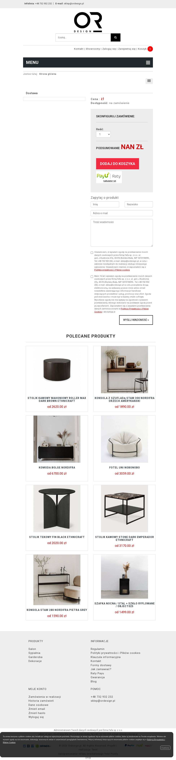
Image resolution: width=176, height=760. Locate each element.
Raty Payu (97, 673)
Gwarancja (98, 677)
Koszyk (142, 48)
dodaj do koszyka (117, 164)
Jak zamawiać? (101, 669)
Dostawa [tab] (32, 93)
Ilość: (100, 129)
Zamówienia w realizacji (44, 696)
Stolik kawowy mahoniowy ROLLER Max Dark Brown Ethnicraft (57, 399)
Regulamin (98, 649)
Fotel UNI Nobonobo (124, 467)
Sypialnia (34, 653)
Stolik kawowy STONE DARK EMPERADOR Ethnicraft (124, 538)
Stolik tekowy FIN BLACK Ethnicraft (57, 537)
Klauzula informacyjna (106, 657)
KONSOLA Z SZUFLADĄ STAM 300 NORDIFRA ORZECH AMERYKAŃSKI (125, 399)
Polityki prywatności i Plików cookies (115, 653)
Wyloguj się (36, 717)
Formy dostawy (101, 665)
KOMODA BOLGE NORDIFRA (57, 467)
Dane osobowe (38, 705)
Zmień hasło (36, 713)
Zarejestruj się (127, 48)
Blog (94, 681)
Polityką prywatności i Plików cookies (112, 270)
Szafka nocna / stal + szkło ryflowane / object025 (124, 605)
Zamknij (165, 748)
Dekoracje (35, 661)
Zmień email (36, 709)
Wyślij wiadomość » (136, 319)
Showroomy (93, 48)
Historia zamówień (41, 700)
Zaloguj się (109, 48)
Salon (32, 649)
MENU (88, 62)
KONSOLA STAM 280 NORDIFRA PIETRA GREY (57, 610)
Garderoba (35, 657)
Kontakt (78, 48)
